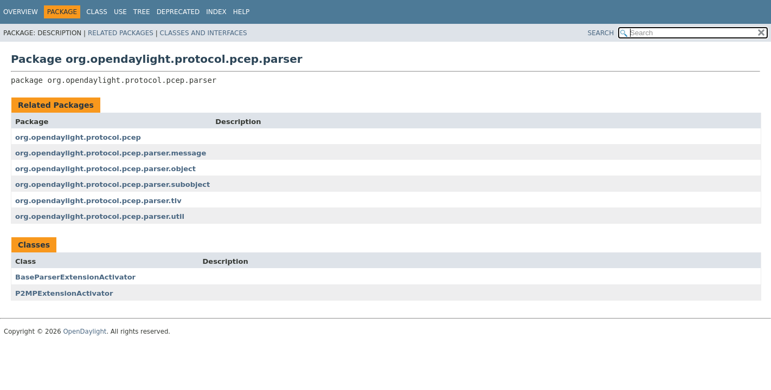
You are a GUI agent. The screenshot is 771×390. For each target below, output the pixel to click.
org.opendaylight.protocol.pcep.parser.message (110, 153)
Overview (20, 12)
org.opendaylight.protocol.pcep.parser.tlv (98, 201)
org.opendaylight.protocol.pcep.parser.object (105, 169)
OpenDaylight (84, 331)
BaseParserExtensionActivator (75, 277)
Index (216, 12)
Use (120, 12)
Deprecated (178, 12)
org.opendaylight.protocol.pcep (78, 137)
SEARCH (601, 33)
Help (241, 12)
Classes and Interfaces (203, 33)
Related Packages (120, 33)
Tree (141, 12)
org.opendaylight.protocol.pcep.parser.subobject (112, 184)
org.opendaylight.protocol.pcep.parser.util (99, 216)
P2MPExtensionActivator (64, 293)
